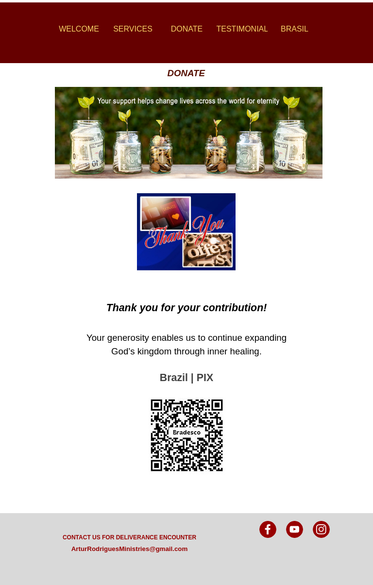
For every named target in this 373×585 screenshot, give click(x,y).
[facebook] (267, 529)
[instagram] (321, 529)
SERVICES (133, 29)
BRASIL (294, 29)
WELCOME (79, 29)
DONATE (187, 29)
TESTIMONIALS (245, 29)
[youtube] (294, 529)
